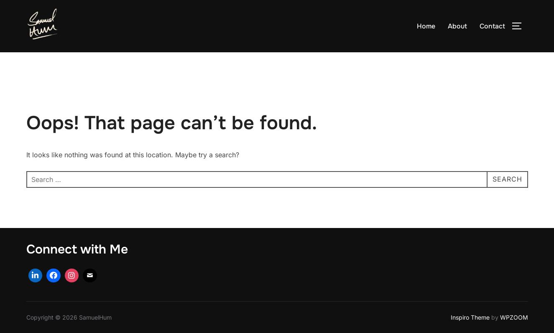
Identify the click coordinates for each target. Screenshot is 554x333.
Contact (492, 26)
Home (426, 26)
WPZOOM (514, 317)
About (457, 26)
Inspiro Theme (470, 317)
